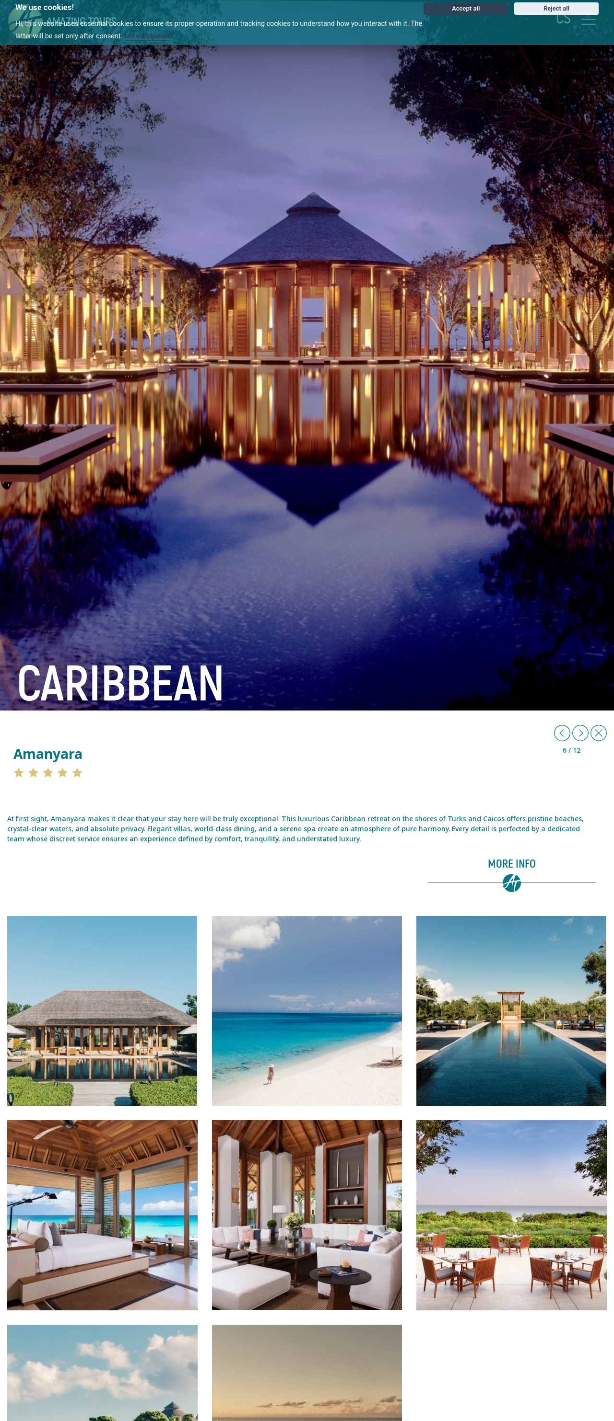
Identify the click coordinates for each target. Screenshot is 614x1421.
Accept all (466, 8)
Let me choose (147, 36)
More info (512, 864)
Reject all (556, 8)
